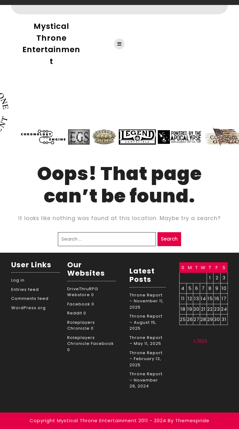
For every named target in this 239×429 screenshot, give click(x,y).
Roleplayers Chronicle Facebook (90, 341)
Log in (18, 280)
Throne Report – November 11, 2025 (146, 301)
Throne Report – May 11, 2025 (145, 341)
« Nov (200, 340)
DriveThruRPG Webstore (82, 292)
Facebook (78, 304)
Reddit (74, 313)
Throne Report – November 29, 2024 (145, 380)
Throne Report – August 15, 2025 (145, 322)
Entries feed (25, 289)
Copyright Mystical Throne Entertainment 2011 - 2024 (98, 420)
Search (169, 239)
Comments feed (30, 298)
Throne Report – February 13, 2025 (145, 359)
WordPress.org (28, 308)
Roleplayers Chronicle (81, 325)
